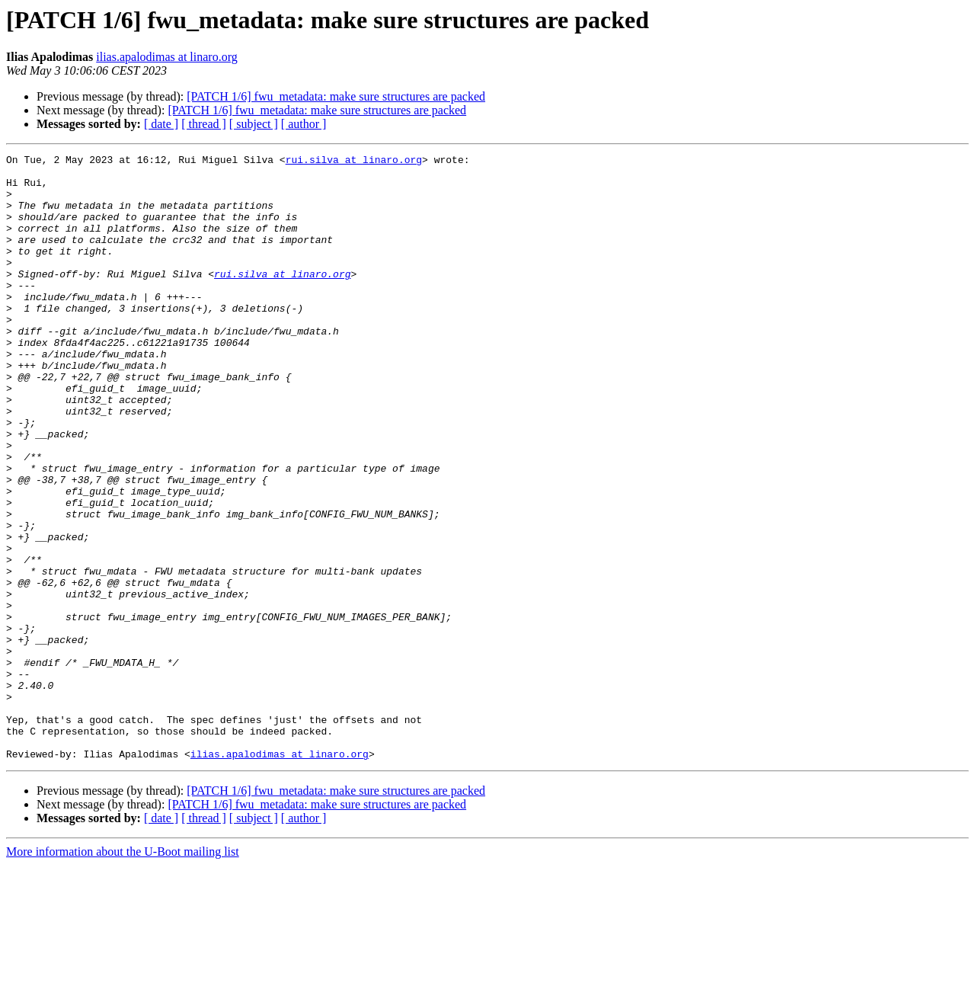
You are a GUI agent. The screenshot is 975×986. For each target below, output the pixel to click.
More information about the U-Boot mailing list (122, 972)
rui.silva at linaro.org (354, 161)
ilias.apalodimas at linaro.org (166, 56)
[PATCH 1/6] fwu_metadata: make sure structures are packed (336, 96)
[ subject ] (253, 123)
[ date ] (161, 123)
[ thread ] (203, 123)
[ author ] (304, 123)
